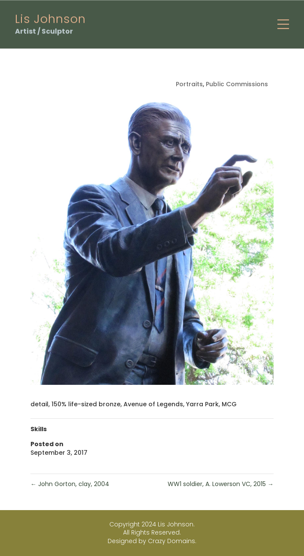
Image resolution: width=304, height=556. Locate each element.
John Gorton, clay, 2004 (69, 484)
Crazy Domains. (172, 541)
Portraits (189, 84)
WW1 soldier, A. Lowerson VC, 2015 (221, 484)
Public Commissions (237, 84)
